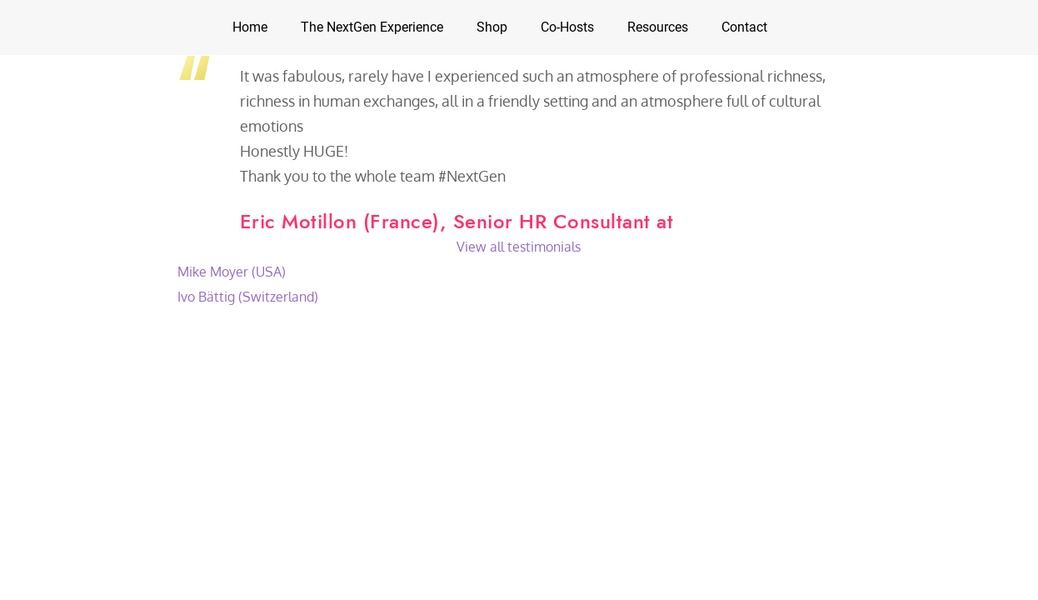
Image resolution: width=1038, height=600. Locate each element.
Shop (492, 27)
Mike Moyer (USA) (231, 271)
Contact (744, 27)
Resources (657, 27)
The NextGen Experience (372, 27)
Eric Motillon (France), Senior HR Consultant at (457, 221)
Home (249, 27)
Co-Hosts (567, 27)
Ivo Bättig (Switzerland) (247, 296)
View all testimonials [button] (519, 246)
